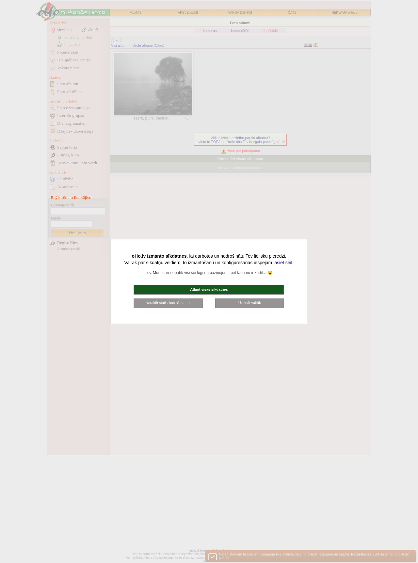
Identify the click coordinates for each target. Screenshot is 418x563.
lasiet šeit (282, 262)
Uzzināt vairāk (249, 303)
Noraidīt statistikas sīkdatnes (168, 303)
